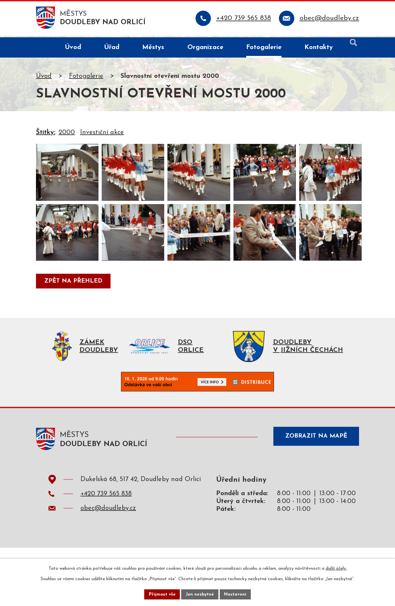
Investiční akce (102, 133)
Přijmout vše (161, 594)
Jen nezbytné (200, 594)
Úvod (44, 77)
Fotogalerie (86, 77)
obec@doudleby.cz (108, 529)
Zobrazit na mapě (314, 458)
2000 (67, 133)
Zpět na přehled (74, 300)
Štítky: (45, 133)
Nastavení (236, 594)
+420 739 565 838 (106, 514)
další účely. (336, 567)
